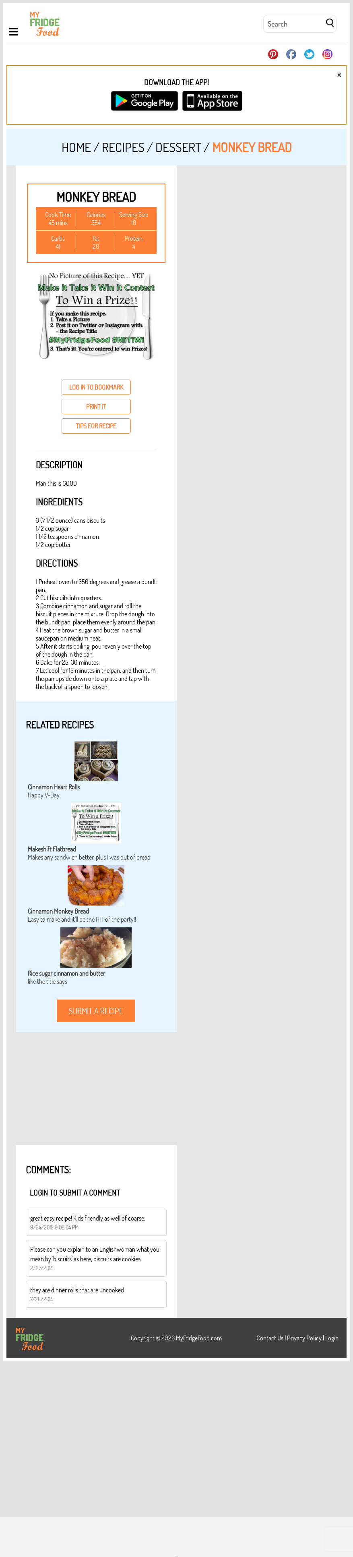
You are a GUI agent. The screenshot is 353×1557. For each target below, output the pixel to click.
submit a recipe (96, 1011)
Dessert (178, 147)
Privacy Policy (304, 1338)
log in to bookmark (96, 387)
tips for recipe (96, 426)
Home (76, 147)
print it (96, 407)
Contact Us (269, 1338)
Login (332, 1338)
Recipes (123, 147)
